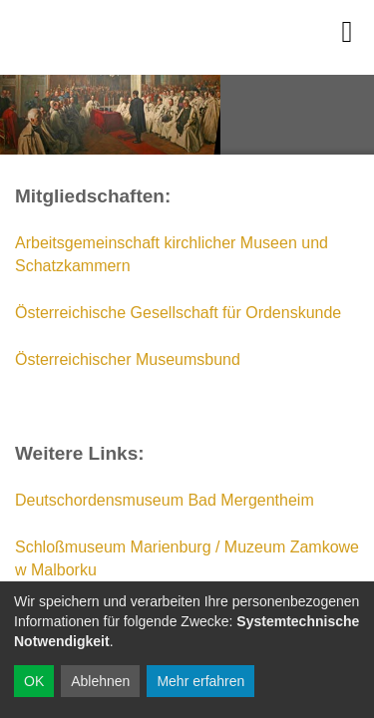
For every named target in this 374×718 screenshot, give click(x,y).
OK (34, 681)
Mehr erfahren (200, 681)
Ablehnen (100, 681)
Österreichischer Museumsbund (127, 359)
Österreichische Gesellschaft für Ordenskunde (178, 312)
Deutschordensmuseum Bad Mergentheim (164, 500)
